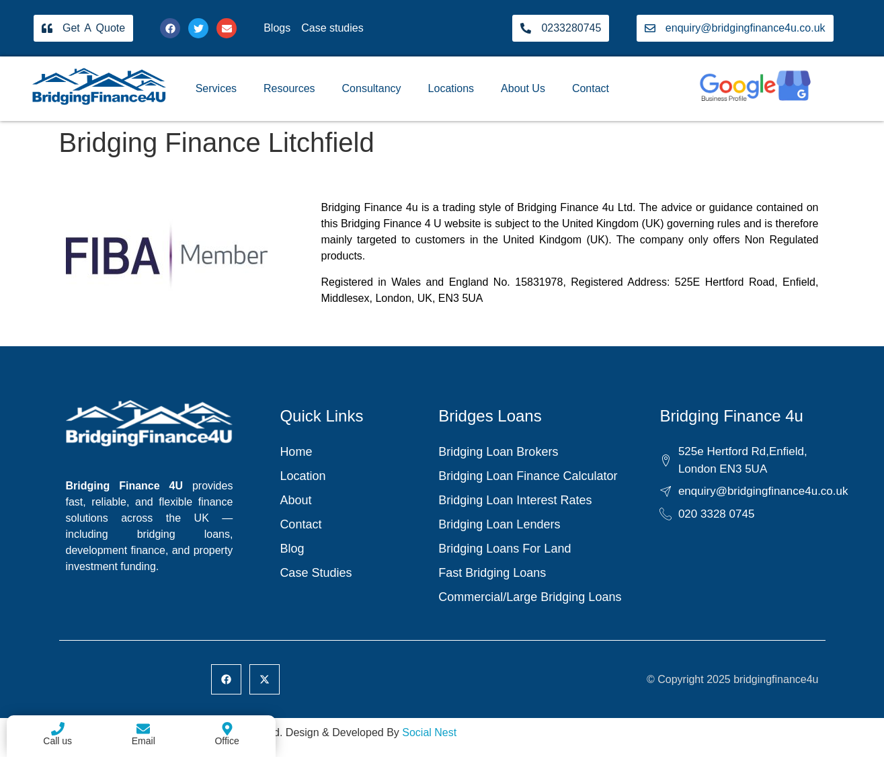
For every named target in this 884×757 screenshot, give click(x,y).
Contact (590, 88)
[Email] (143, 729)
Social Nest (429, 732)
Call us (57, 740)
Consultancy (371, 88)
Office (226, 740)
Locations (451, 88)
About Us (523, 88)
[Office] (227, 729)
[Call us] (58, 729)
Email (143, 740)
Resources (289, 88)
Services (216, 88)
